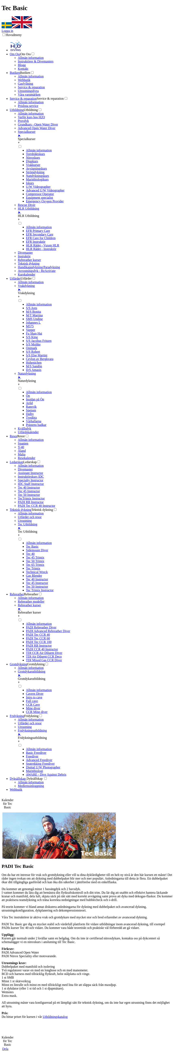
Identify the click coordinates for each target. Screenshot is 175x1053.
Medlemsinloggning (31, 786)
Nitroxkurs (33, 157)
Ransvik (31, 406)
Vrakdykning (95, 287)
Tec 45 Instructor (29, 491)
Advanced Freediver (39, 760)
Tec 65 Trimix (35, 564)
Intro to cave (34, 697)
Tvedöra (31, 417)
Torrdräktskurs (35, 154)
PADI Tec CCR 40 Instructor (36, 505)
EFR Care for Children (40, 238)
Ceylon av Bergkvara (39, 359)
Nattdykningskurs (37, 175)
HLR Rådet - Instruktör (41, 249)
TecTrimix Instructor (31, 498)
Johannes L (33, 322)
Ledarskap (16, 462)
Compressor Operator (40, 194)
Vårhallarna (33, 421)
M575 (30, 326)
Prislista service (28, 106)
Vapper (30, 330)
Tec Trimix (33, 568)
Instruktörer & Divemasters (35, 61)
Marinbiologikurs (37, 179)
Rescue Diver (26, 205)
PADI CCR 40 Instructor (42, 649)
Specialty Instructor (30, 480)
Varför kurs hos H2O (31, 117)
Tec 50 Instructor (29, 494)
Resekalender (26, 458)
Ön (28, 395)
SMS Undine (34, 319)
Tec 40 (30, 554)
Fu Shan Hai (34, 333)
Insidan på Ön (35, 399)
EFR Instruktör (35, 241)
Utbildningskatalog (55, 1016)
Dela (5, 1049)
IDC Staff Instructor (31, 484)
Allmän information (31, 57)
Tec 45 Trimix (35, 557)
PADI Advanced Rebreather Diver (48, 631)
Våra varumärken (29, 94)
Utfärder (15, 278)
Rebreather (17, 594)
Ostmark (31, 348)
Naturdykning (95, 375)
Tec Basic (32, 546)
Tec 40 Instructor (29, 487)
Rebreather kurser (29, 260)
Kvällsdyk (24, 428)
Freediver (32, 756)
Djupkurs (32, 161)
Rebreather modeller (31, 601)
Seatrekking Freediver (40, 763)
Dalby (30, 414)
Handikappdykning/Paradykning (39, 267)
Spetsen (31, 410)
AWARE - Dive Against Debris (46, 774)
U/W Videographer (38, 186)
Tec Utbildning (95, 526)
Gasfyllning (25, 83)
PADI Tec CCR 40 (38, 634)
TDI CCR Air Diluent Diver (44, 653)
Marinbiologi (34, 771)
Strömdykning (35, 172)
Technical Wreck (37, 572)
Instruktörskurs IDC (31, 476)
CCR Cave (33, 704)
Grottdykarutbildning (95, 673)
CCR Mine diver (37, 712)
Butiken (15, 72)
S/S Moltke (33, 344)
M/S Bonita (33, 311)
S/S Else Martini (36, 355)
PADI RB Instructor (31, 502)
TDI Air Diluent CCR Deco (44, 656)
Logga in (7, 31)
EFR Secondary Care (39, 234)
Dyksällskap (18, 778)
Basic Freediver (36, 752)
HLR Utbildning (95, 210)
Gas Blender (34, 575)
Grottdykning (18, 664)
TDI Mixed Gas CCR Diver (44, 660)
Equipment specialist (39, 197)
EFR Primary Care (38, 230)
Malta (21, 454)
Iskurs (30, 183)
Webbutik (24, 80)
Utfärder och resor (30, 517)
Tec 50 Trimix (35, 561)
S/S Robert (33, 351)
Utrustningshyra (28, 91)
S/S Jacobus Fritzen (38, 340)
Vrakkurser (33, 165)
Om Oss (15, 54)
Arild (29, 403)
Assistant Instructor (30, 473)
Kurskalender (26, 274)
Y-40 (21, 447)
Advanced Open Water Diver (36, 128)
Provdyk (23, 121)
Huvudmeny (14, 35)
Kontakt (23, 68)
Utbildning (17, 110)
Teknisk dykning (28, 263)
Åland (22, 450)
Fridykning (17, 716)
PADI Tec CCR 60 (38, 638)
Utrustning (25, 520)
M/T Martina (34, 315)
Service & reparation (31, 87)
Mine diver (33, 708)
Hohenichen (34, 362)
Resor (13, 436)
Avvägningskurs (36, 168)
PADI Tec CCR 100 (38, 642)
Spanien (23, 443)
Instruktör (24, 256)
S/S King (32, 337)
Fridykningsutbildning (95, 732)
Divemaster (25, 252)
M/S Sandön (34, 366)
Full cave (32, 701)
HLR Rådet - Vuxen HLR (42, 245)
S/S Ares (31, 308)
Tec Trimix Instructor (40, 590)
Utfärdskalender (28, 432)
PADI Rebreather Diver (41, 627)
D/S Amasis (33, 370)
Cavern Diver (35, 693)
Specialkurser (95, 133)
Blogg (22, 65)
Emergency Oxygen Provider (45, 201)
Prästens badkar (36, 425)
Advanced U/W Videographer (45, 190)
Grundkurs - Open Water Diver (38, 124)
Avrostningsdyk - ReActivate (36, 270)
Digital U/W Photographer (43, 767)
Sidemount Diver (37, 550)
